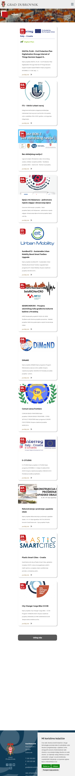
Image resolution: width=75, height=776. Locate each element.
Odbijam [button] (55, 766)
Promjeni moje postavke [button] (50, 770)
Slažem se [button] (46, 766)
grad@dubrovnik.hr (31, 764)
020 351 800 (31, 755)
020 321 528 (31, 758)
